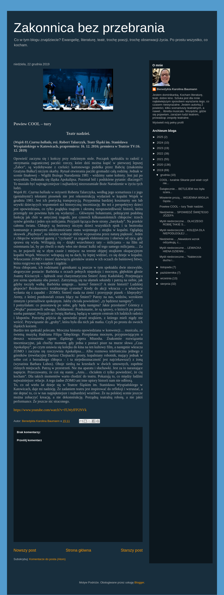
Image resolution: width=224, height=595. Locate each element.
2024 (160, 142)
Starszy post (132, 550)
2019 (160, 170)
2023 (160, 148)
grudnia (165, 175)
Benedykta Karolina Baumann (177, 89)
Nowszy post (25, 550)
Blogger (139, 582)
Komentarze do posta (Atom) (47, 559)
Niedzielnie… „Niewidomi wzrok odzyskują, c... (179, 240)
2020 (160, 164)
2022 (160, 153)
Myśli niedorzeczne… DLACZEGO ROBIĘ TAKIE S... (181, 222)
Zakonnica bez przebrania (89, 27)
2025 (160, 137)
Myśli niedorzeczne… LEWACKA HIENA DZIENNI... (180, 249)
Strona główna (78, 550)
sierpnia (165, 283)
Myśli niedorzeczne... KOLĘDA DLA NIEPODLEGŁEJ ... (181, 231)
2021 (160, 159)
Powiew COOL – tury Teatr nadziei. (181, 206)
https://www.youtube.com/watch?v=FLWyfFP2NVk (50, 410)
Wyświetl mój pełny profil (168, 122)
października (168, 272)
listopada (166, 267)
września (166, 278)
